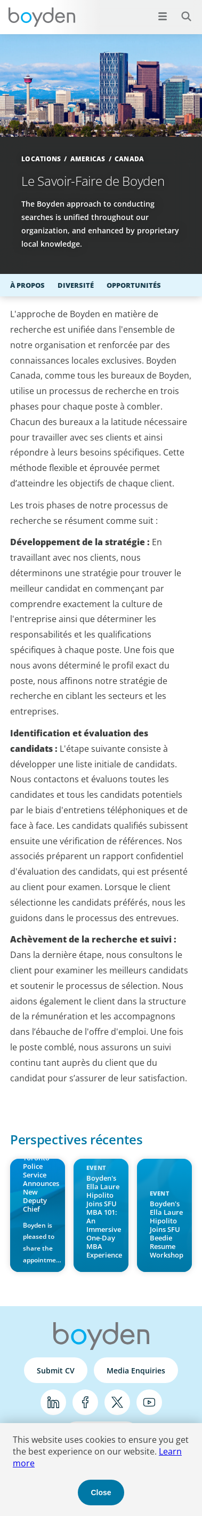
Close (101, 1492)
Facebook (85, 1402)
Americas (88, 158)
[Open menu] (162, 16)
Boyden (41, 17)
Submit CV (56, 1370)
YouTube (149, 1402)
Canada (129, 158)
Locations (41, 158)
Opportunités (134, 285)
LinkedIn (53, 1402)
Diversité (76, 285)
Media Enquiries (136, 1370)
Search (180, 10)
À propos (27, 285)
